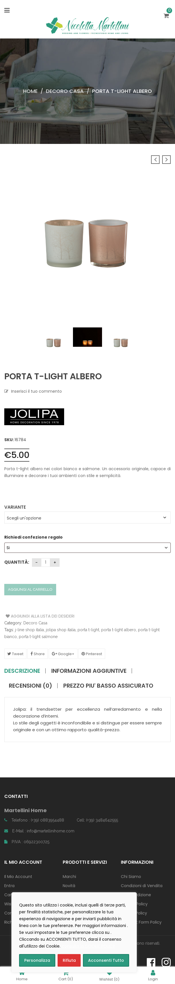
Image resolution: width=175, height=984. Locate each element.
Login (153, 975)
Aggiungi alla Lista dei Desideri (27, 616)
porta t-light (88, 630)
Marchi (69, 876)
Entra (9, 886)
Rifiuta (69, 960)
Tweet (15, 654)
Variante (15, 507)
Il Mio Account (18, 876)
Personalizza (37, 960)
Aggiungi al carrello (30, 589)
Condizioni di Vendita (141, 886)
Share (37, 654)
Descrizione (22, 670)
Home (30, 91)
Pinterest (92, 654)
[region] (74, 932)
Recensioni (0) (30, 685)
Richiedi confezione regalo (34, 537)
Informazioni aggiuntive (89, 670)
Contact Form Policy (141, 922)
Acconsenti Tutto (106, 960)
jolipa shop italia (61, 630)
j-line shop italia (29, 630)
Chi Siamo (131, 876)
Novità (69, 886)
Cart (65, 975)
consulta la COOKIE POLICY (88, 946)
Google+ (63, 654)
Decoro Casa (65, 91)
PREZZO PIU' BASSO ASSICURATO (108, 685)
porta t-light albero (118, 630)
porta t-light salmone (38, 636)
